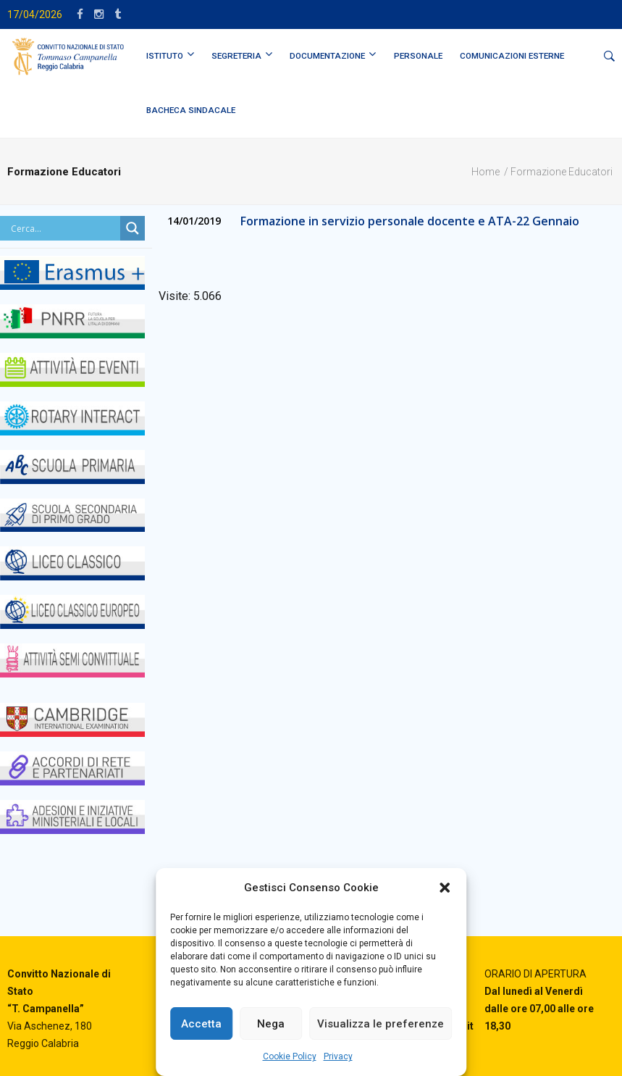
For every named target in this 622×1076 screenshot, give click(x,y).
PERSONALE (418, 56)
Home (485, 172)
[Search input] (64, 228)
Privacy (338, 1056)
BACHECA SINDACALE (190, 110)
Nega (271, 1023)
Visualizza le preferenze (380, 1023)
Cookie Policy (289, 1056)
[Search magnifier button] (132, 228)
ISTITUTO (164, 56)
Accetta (201, 1023)
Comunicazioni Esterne (512, 56)
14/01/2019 (194, 221)
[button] (444, 887)
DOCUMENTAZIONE (327, 56)
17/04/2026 (34, 14)
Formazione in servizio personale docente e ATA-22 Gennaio (409, 221)
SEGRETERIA (236, 56)
